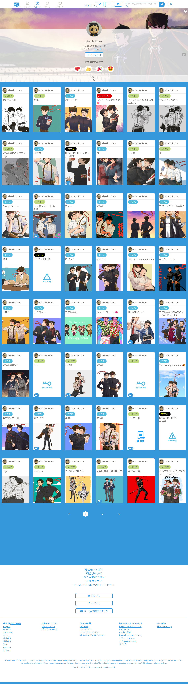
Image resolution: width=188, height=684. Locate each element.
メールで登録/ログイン (94, 611)
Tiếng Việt (8, 632)
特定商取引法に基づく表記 (92, 635)
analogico (99, 667)
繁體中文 (7, 641)
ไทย (5, 644)
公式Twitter (124, 629)
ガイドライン (86, 629)
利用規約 (84, 626)
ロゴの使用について (128, 641)
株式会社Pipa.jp (164, 626)
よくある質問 (125, 632)
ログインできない (127, 638)
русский (7, 647)
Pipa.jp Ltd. (110, 667)
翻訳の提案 (15, 623)
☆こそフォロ (94, 54)
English (6, 626)
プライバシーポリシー (90, 632)
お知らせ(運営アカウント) (130, 626)
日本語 (6, 650)
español (7, 629)
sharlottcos (94, 41)
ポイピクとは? (48, 626)
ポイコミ (123, 644)
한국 (5, 635)
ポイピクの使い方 (50, 629)
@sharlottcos (100, 49)
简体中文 (7, 638)
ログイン (94, 596)
